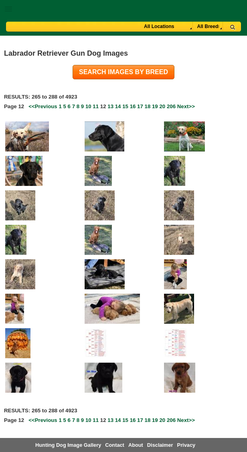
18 (148, 106)
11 (96, 106)
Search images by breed (123, 72)
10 (88, 106)
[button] (123, 7)
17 (140, 106)
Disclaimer (160, 445)
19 (155, 106)
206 (171, 106)
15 (125, 106)
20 (162, 106)
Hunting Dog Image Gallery (68, 445)
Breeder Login (238, 10)
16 (133, 106)
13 (110, 106)
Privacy (186, 445)
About (135, 445)
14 (118, 106)
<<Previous (42, 106)
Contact (114, 445)
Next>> (186, 106)
